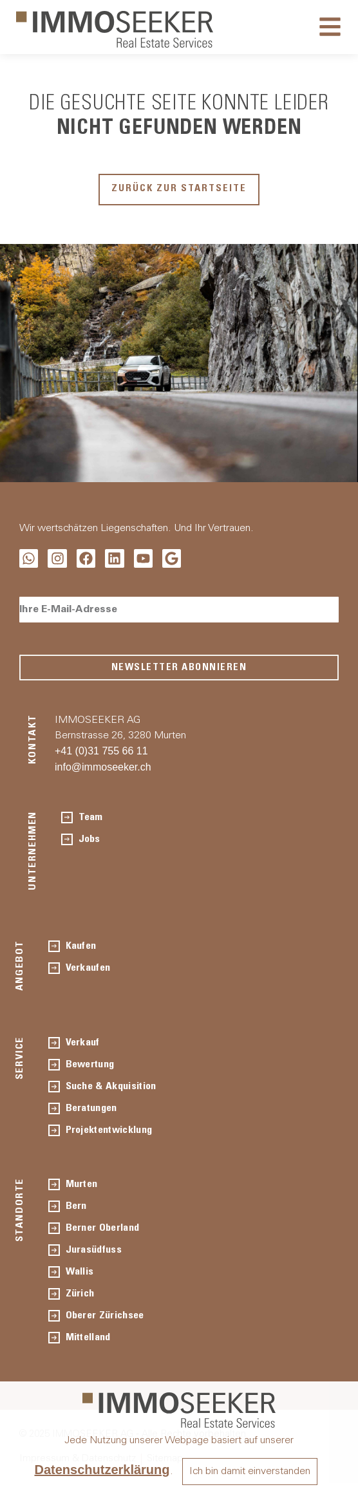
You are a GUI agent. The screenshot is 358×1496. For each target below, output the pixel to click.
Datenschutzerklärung (101, 1470)
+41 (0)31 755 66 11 (101, 750)
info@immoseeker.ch (103, 767)
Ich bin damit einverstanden (249, 1471)
